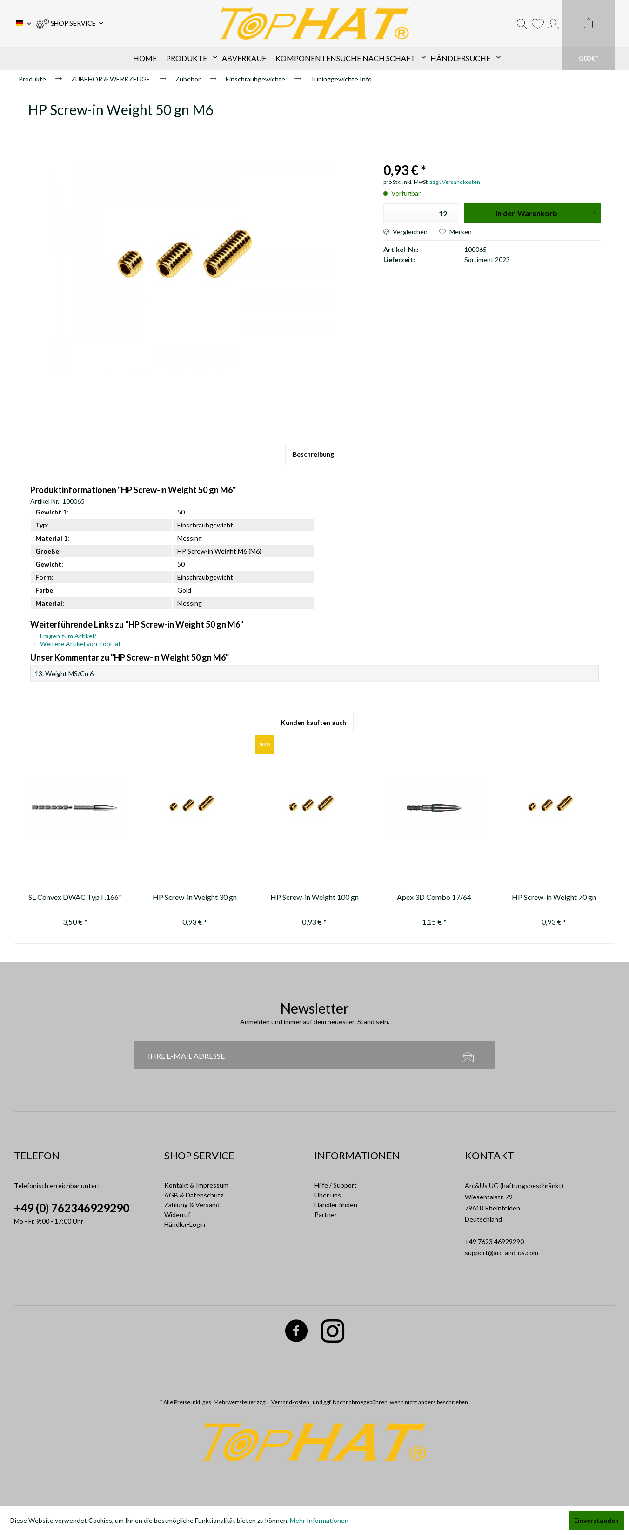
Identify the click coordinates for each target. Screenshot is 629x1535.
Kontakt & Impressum (196, 1185)
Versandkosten (290, 1402)
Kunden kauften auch (313, 722)
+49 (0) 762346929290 (71, 1208)
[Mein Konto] (553, 23)
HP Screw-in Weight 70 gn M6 (554, 898)
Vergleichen (405, 232)
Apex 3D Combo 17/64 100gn (434, 898)
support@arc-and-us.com (501, 1253)
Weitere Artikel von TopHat (75, 644)
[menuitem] (69, 23)
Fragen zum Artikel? (63, 636)
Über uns (327, 1195)
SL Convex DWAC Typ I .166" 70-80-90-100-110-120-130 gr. (75, 898)
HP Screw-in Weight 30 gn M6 (195, 898)
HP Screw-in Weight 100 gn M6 (314, 898)
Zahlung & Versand (192, 1205)
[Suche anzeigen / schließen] (522, 23)
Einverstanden (596, 1520)
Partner (325, 1214)
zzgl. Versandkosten (455, 181)
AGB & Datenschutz (193, 1195)
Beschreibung (313, 454)
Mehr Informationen (319, 1520)
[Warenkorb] (588, 35)
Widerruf (177, 1214)
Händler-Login (184, 1224)
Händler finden (335, 1205)
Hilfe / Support (335, 1185)
